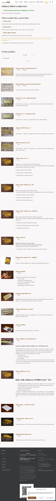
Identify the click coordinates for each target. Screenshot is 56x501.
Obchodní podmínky (6, 469)
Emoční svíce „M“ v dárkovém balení (25, 98)
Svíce (3, 453)
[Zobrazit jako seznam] (29, 61)
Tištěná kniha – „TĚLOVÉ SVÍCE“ (25, 404)
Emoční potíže (7, 27)
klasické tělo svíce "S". (33, 391)
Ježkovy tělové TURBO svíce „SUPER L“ (26, 211)
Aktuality (4, 461)
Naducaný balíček (20, 271)
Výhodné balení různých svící (23, 434)
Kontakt (3, 467)
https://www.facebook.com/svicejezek (45, 470)
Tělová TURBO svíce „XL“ (22, 371)
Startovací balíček (20, 324)
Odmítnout (41, 497)
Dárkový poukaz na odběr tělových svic (26, 68)
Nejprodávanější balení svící (23, 293)
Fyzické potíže (7, 21)
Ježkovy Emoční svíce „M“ (22, 142)
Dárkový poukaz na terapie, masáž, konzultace (28, 84)
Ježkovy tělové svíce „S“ (21, 158)
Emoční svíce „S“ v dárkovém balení (25, 114)
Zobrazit (5, 58)
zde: (19, 13)
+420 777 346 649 (45, 466)
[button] (52, 2)
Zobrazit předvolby (50, 497)
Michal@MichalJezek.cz (46, 464)
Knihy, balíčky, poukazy (9, 32)
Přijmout (32, 497)
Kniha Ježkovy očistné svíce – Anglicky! (26, 257)
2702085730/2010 (31, 470)
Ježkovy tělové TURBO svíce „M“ (24, 184)
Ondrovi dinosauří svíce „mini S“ (24, 309)
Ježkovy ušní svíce (20, 237)
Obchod (4, 456)
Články (3, 464)
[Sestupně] (33, 55)
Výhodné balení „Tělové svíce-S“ (24, 418)
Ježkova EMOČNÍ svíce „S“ (23, 128)
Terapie (3, 458)
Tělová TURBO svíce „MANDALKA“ (25, 339)
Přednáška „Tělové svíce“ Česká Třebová (27, 459)
